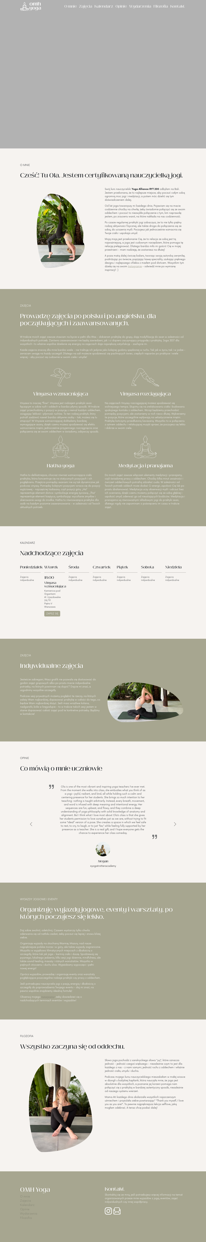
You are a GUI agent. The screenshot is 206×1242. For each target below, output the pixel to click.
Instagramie (135, 266)
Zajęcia (85, 6)
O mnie (70, 6)
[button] (31, 824)
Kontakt (177, 6)
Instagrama (48, 996)
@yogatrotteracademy (103, 866)
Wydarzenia (140, 6)
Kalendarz (104, 6)
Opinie (121, 6)
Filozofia (161, 6)
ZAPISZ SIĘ (52, 613)
